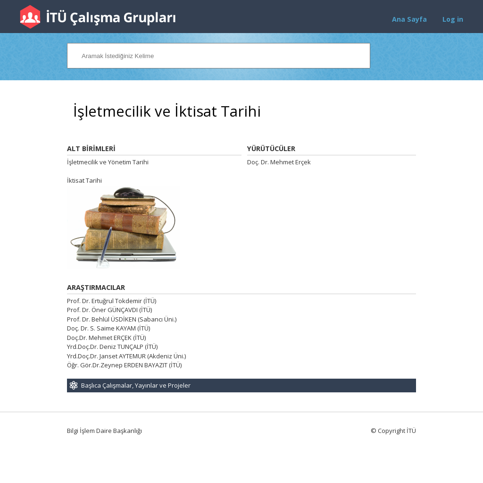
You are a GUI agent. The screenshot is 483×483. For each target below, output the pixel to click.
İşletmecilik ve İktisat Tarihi (167, 111)
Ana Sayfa (409, 19)
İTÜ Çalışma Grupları (97, 17)
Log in (452, 19)
